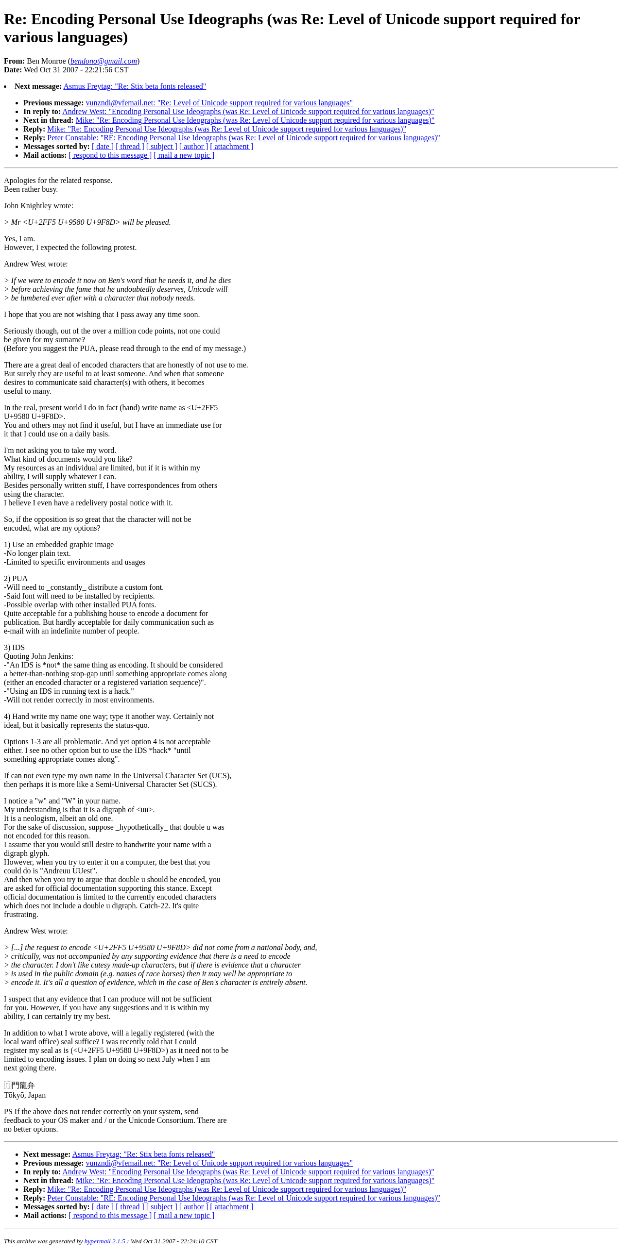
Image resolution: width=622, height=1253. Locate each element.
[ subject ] (161, 146)
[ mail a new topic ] (184, 155)
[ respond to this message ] (110, 155)
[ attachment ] (231, 146)
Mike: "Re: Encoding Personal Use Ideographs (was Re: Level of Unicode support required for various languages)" (255, 120)
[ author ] (193, 146)
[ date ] (103, 146)
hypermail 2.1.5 (105, 1241)
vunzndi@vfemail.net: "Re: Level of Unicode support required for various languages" (219, 103)
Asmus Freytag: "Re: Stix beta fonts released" (134, 86)
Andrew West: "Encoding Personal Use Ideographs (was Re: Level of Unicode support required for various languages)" (248, 111)
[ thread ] (130, 146)
